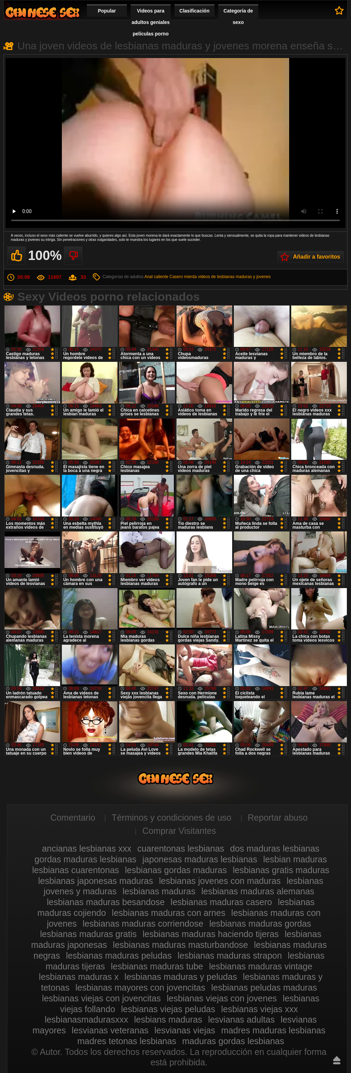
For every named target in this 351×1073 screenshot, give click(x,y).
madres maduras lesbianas (273, 1030)
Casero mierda (183, 276)
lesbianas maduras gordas (260, 923)
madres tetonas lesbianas (126, 1041)
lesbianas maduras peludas (119, 955)
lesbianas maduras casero (221, 902)
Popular (107, 11)
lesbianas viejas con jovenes (222, 998)
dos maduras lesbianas (274, 848)
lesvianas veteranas (110, 1030)
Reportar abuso (278, 817)
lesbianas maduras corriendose (143, 923)
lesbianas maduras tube (157, 966)
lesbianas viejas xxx (259, 1009)
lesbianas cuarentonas (75, 870)
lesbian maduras (295, 859)
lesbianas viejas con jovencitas (101, 998)
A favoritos (339, 10)
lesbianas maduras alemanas (257, 891)
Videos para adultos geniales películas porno (151, 22)
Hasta (337, 1060)
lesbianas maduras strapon (230, 955)
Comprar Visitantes (179, 831)
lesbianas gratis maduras (281, 870)
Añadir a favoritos (316, 257)
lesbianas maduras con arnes (169, 913)
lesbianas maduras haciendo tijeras (210, 934)
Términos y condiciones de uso (171, 817)
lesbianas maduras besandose (106, 902)
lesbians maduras (168, 1019)
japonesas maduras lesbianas (200, 859)
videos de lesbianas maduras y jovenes (234, 276)
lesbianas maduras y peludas (180, 977)
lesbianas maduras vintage (260, 966)
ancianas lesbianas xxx (86, 848)
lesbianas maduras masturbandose (180, 945)
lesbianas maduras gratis (88, 934)
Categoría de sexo (238, 16)
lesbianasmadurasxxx (86, 1019)
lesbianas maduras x (79, 977)
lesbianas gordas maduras (176, 870)
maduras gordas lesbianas (233, 1041)
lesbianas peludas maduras (264, 987)
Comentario (72, 817)
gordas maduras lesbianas (85, 859)
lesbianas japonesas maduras (95, 881)
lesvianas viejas (184, 1030)
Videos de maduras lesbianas (42, 12)
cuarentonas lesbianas (180, 848)
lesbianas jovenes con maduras (219, 881)
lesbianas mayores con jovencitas (140, 987)
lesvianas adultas (241, 1019)
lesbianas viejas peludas (168, 1009)
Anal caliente (156, 276)
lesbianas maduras (158, 891)
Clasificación (194, 11)
